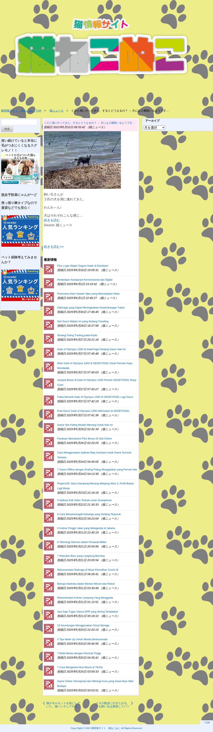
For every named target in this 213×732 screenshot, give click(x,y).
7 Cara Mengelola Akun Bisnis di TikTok (80, 667)
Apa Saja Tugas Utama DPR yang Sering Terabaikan (87, 611)
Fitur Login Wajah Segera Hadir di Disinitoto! (82, 265)
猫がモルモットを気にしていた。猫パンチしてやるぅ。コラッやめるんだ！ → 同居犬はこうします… (63, 704)
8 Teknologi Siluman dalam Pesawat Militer (81, 542)
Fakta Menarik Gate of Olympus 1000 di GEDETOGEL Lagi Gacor (95, 396)
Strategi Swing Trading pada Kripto (77, 335)
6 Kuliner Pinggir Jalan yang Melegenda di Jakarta (86, 528)
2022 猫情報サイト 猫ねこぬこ (102, 728)
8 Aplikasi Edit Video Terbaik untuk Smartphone (84, 500)
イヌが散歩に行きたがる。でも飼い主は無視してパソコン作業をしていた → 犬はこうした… (113, 704)
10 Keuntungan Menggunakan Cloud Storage (83, 625)
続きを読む (52, 220)
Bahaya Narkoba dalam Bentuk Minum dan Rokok (86, 583)
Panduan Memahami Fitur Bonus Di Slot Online (84, 438)
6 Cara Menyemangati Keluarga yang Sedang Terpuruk (89, 514)
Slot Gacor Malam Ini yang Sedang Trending (82, 321)
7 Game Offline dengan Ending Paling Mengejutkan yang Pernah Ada (97, 469)
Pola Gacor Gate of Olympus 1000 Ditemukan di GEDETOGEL (93, 410)
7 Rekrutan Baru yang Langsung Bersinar (81, 555)
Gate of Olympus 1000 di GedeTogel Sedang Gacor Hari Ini (91, 349)
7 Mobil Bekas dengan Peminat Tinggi (79, 653)
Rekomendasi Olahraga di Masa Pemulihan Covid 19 (87, 569)
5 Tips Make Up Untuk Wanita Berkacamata (82, 639)
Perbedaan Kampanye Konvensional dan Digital (84, 279)
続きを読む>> (54, 246)
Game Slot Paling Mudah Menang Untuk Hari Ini (85, 424)
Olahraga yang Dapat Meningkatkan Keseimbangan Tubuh (91, 307)
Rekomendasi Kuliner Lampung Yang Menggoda (85, 597)
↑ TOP (206, 722)
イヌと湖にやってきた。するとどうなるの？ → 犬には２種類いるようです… (89, 122)
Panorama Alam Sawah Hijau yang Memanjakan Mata (88, 293)
